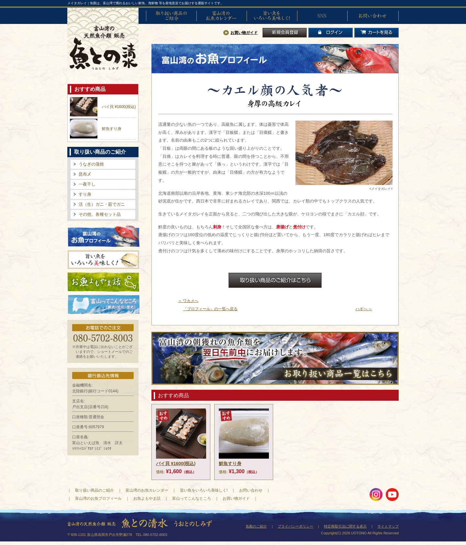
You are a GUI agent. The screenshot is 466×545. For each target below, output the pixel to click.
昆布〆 (85, 174)
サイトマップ (388, 526)
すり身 (85, 194)
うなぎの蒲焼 (91, 164)
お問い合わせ (372, 16)
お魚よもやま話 (103, 282)
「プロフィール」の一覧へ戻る (210, 309)
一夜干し (87, 184)
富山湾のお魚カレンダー (221, 16)
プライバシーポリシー (295, 526)
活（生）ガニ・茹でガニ (102, 204)
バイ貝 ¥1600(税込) (119, 106)
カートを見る (376, 33)
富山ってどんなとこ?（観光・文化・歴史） (103, 304)
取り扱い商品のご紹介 (171, 16)
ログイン (330, 33)
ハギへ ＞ (364, 309)
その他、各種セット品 (100, 214)
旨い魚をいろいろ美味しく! (272, 16)
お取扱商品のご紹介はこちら (275, 280)
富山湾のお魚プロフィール (103, 235)
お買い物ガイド (244, 32)
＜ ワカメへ (188, 301)
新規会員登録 (284, 33)
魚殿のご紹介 (256, 526)
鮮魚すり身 (111, 128)
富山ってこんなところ (191, 498)
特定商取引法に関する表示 (345, 526)
